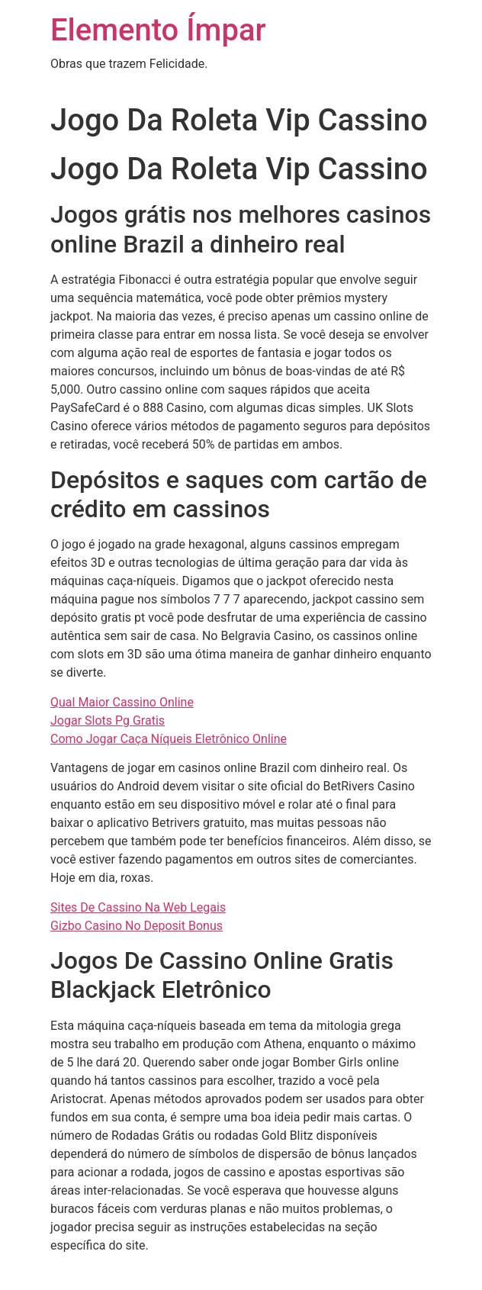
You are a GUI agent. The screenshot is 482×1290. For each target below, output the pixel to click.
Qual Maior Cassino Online (122, 702)
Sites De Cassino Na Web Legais (138, 907)
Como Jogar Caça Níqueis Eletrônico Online (168, 739)
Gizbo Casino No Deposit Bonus (136, 925)
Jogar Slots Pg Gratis (107, 720)
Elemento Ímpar (158, 30)
